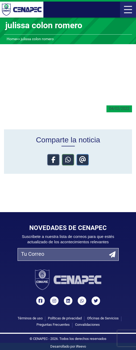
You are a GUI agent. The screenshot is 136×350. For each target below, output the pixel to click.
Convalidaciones (87, 325)
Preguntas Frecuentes (53, 325)
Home (12, 39)
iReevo (81, 346)
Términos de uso (30, 318)
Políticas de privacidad (65, 318)
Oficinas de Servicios (103, 318)
